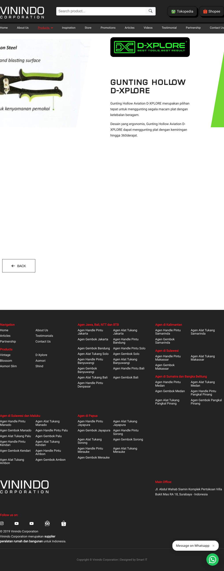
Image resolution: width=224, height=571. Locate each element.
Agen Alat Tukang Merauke (125, 450)
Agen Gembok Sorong (128, 439)
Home (4, 28)
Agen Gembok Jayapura (94, 430)
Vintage (5, 355)
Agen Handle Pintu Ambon (48, 452)
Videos (148, 28)
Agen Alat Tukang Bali (93, 377)
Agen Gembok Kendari (15, 451)
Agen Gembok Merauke (94, 457)
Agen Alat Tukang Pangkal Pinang (167, 402)
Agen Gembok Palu (49, 436)
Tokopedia (182, 11)
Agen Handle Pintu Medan (168, 384)
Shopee (211, 11)
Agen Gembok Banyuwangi (87, 370)
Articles (129, 28)
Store (88, 28)
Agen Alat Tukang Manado (48, 423)
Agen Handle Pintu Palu (52, 430)
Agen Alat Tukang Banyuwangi (125, 361)
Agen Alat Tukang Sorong (90, 441)
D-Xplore (41, 355)
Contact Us (217, 28)
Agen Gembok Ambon (51, 460)
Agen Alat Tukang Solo (93, 354)
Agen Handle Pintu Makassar (168, 358)
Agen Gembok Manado (15, 430)
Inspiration (68, 28)
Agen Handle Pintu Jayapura (90, 423)
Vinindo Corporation (105, 560)
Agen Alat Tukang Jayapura (125, 423)
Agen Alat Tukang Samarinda (203, 332)
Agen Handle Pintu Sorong (125, 432)
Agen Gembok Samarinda (165, 341)
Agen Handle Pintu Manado (12, 423)
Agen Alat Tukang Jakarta (125, 332)
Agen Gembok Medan (170, 391)
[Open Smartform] (212, 559)
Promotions (108, 28)
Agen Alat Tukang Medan (203, 384)
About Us (23, 28)
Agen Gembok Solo (126, 354)
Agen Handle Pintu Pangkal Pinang (203, 393)
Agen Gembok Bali (125, 377)
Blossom (6, 361)
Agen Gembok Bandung (94, 348)
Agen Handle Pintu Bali (128, 368)
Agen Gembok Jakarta (93, 339)
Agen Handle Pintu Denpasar (90, 385)
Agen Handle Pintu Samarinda (168, 332)
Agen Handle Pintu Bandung (125, 341)
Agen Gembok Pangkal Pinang (206, 402)
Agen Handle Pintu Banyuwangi (90, 361)
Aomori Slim (8, 366)
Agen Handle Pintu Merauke (90, 450)
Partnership (193, 28)
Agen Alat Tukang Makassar (203, 358)
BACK (21, 266)
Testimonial (169, 28)
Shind (39, 366)
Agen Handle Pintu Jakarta (90, 332)
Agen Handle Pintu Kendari (12, 443)
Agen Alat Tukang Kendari (48, 443)
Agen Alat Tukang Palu (15, 436)
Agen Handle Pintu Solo (129, 348)
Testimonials (44, 336)
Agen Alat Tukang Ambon (12, 461)
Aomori (40, 361)
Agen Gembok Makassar (165, 367)
